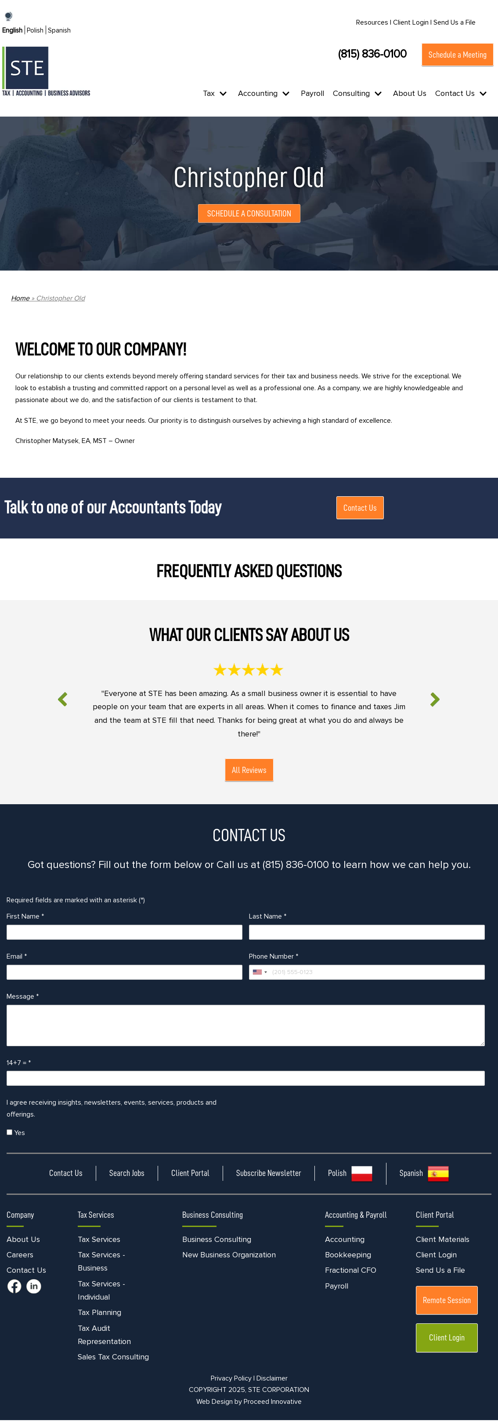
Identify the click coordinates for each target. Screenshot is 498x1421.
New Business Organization (229, 1255)
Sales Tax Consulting (113, 1357)
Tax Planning (99, 1313)
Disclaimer (272, 1378)
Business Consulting (216, 1240)
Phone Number (273, 956)
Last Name (267, 916)
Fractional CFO (350, 1271)
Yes (16, 1133)
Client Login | (412, 22)
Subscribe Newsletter (268, 1173)
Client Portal (190, 1173)
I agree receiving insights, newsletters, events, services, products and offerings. (112, 1109)
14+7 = (19, 1063)
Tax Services (99, 1240)
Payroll (312, 93)
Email (17, 956)
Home (20, 298)
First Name (25, 916)
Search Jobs (126, 1173)
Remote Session (447, 1300)
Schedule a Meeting (458, 54)
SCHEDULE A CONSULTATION (249, 213)
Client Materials (442, 1240)
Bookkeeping (348, 1255)
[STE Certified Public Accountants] (46, 71)
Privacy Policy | (233, 1378)
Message (23, 997)
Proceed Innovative (273, 1402)
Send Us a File (454, 22)
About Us (409, 93)
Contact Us (360, 508)
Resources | (373, 22)
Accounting (344, 1240)
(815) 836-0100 (372, 54)
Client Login (436, 1255)
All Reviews (249, 770)
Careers (20, 1255)
